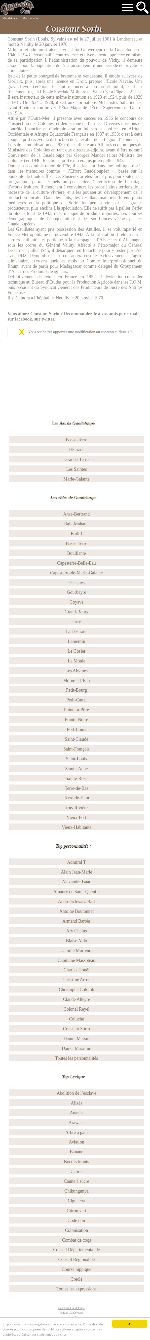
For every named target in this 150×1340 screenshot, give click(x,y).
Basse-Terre (76, 439)
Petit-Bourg (76, 690)
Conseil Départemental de (76, 1249)
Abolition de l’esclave (76, 1093)
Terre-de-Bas (76, 788)
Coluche (76, 1018)
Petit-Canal (76, 699)
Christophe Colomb (76, 989)
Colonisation (76, 1230)
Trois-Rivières (77, 807)
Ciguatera (76, 1200)
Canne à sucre (76, 1181)
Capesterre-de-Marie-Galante (76, 572)
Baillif (76, 533)
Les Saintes (76, 469)
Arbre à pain (76, 1132)
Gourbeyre (76, 592)
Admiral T (76, 862)
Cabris (77, 1171)
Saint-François (76, 749)
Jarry (76, 621)
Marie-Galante (76, 479)
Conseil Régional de (76, 1259)
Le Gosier (76, 651)
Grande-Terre (76, 459)
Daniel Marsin (77, 1038)
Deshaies (76, 582)
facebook (23, 319)
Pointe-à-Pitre (76, 709)
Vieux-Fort (76, 817)
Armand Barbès (76, 921)
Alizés (76, 1103)
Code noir (76, 1220)
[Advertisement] (74, 375)
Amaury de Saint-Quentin (76, 891)
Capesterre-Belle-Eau (76, 563)
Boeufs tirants (76, 1161)
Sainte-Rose (76, 778)
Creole (76, 1279)
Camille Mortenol (76, 950)
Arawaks (76, 1122)
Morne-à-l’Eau (76, 680)
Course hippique (76, 1269)
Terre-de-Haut (76, 797)
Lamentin (76, 641)
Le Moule (76, 660)
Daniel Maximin (76, 1048)
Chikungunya (76, 1191)
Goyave (76, 602)
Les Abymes (76, 670)
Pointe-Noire (76, 719)
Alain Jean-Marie (76, 872)
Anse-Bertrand (76, 514)
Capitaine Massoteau (76, 960)
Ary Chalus (76, 930)
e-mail (133, 313)
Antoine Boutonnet (76, 911)
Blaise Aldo (76, 940)
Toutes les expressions (76, 1288)
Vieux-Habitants (76, 827)
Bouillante (76, 553)
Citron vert (76, 1210)
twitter (48, 319)
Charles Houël (77, 969)
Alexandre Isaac (76, 881)
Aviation (76, 1142)
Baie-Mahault (76, 523)
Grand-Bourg (76, 611)
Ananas (76, 1112)
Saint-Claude (76, 739)
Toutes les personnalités (76, 1058)
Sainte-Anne (76, 768)
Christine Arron (76, 979)
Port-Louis (76, 729)
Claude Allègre (76, 999)
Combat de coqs (76, 1240)
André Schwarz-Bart (76, 901)
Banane (76, 1151)
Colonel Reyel (77, 1009)
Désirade (76, 449)
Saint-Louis (76, 758)
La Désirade (77, 631)
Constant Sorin (76, 1028)
